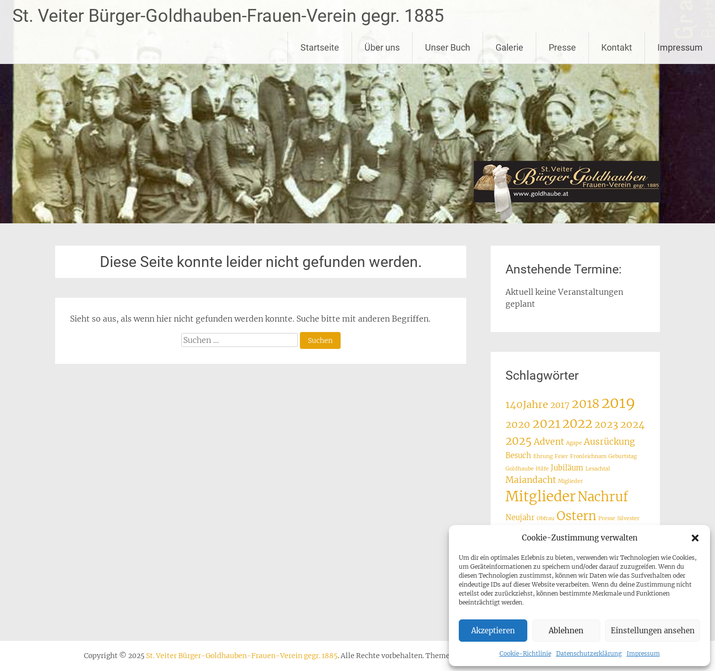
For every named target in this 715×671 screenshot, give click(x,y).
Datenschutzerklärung (589, 653)
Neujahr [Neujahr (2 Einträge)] (520, 517)
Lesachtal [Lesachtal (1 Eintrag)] (597, 469)
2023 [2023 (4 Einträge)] (606, 424)
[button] (695, 538)
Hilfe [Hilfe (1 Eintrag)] (542, 469)
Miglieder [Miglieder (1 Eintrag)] (570, 481)
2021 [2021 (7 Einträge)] (546, 423)
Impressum (643, 653)
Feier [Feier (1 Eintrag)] (561, 456)
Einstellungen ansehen (653, 630)
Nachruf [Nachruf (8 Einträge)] (602, 497)
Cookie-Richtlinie (525, 653)
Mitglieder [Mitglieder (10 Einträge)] (540, 496)
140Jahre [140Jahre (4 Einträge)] (526, 404)
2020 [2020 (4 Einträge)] (517, 424)
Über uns (382, 47)
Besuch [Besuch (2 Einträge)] (518, 455)
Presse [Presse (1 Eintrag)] (606, 518)
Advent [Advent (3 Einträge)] (549, 441)
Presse (562, 47)
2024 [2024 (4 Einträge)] (632, 424)
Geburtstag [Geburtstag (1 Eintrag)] (622, 456)
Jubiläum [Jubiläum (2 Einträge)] (567, 467)
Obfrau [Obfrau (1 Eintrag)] (546, 518)
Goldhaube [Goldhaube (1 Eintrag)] (519, 469)
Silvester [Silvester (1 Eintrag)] (628, 518)
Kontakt (616, 47)
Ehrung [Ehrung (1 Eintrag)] (543, 456)
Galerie (509, 47)
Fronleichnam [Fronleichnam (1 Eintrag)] (588, 456)
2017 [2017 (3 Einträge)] (560, 405)
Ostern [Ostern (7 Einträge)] (576, 516)
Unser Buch (447, 47)
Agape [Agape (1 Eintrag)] (574, 443)
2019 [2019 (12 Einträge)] (618, 403)
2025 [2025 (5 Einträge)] (518, 441)
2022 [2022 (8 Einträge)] (577, 423)
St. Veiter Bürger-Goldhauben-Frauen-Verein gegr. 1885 (228, 15)
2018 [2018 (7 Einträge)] (585, 403)
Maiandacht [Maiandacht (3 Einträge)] (530, 479)
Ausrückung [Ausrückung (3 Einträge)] (609, 441)
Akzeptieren (493, 630)
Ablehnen (566, 630)
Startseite (319, 47)
